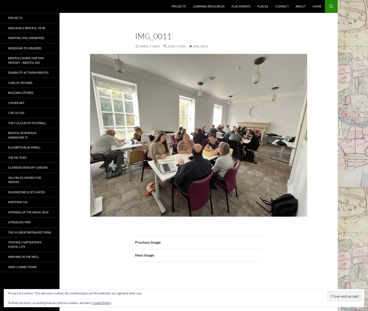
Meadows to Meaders (25, 48)
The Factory (17, 157)
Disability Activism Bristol (28, 72)
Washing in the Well (23, 256)
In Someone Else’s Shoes (26, 192)
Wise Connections (22, 267)
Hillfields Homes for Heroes (24, 180)
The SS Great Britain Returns (29, 232)
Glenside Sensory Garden (28, 167)
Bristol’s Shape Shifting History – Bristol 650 (26, 60)
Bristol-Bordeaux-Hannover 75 (22, 135)
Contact (282, 6)
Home (317, 6)
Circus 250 (16, 112)
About (301, 6)
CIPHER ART (16, 103)
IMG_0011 (200, 46)
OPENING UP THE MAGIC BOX (28, 212)
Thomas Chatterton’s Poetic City (25, 244)
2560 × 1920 (176, 46)
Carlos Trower (20, 82)
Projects (179, 6)
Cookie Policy (101, 303)
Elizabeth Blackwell (24, 147)
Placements (241, 6)
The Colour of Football (27, 123)
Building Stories (21, 92)
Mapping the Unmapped (26, 38)
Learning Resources (209, 6)
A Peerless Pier (19, 222)
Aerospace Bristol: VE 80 (26, 28)
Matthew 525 (18, 202)
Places (262, 6)
